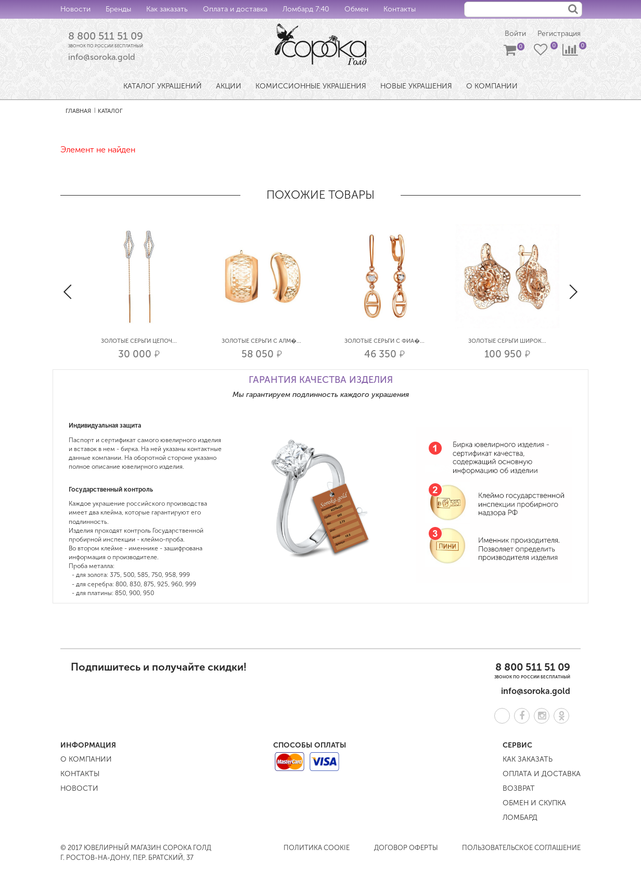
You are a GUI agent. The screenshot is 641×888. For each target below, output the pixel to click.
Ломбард (520, 817)
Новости (75, 9)
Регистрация (559, 34)
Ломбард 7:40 (306, 9)
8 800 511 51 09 (105, 36)
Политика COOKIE (317, 848)
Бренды (118, 9)
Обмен (356, 9)
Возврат (519, 788)
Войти (515, 34)
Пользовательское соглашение (521, 848)
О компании (86, 759)
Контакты (399, 9)
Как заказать (167, 9)
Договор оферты (406, 848)
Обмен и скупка (534, 803)
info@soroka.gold (101, 57)
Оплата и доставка (235, 9)
